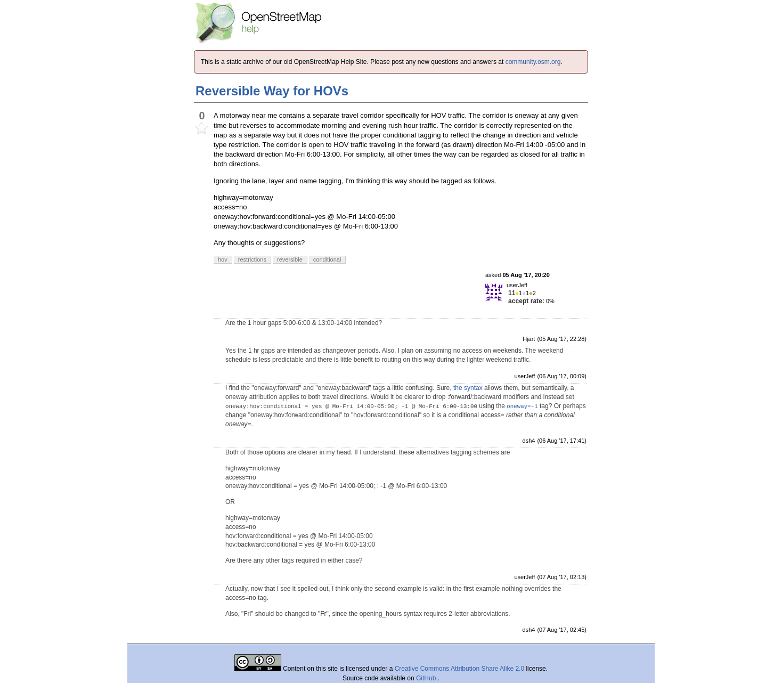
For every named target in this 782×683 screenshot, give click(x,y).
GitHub (427, 678)
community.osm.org (533, 62)
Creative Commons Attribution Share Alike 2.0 (459, 668)
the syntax (468, 388)
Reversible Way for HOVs (272, 91)
